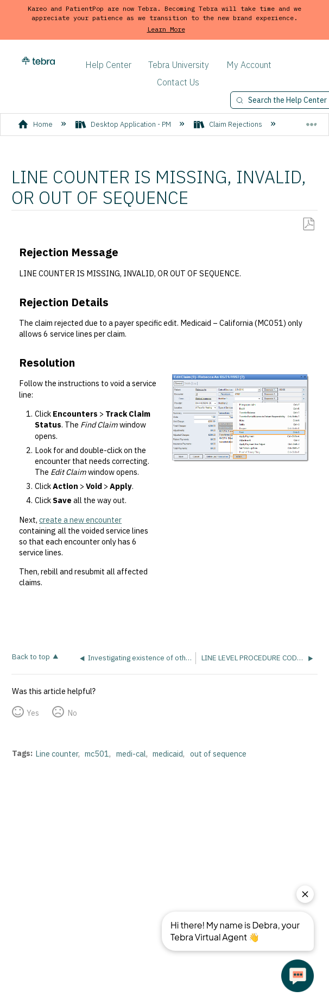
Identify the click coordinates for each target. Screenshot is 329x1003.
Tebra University (178, 64)
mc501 (97, 753)
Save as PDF (308, 224)
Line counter (56, 753)
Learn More (166, 29)
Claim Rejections (229, 124)
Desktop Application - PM (124, 124)
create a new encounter (80, 520)
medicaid (168, 753)
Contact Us (178, 82)
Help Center (108, 64)
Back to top (31, 656)
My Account (248, 64)
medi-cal (131, 753)
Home (36, 124)
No (72, 713)
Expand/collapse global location (312, 120)
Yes (33, 713)
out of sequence (218, 753)
